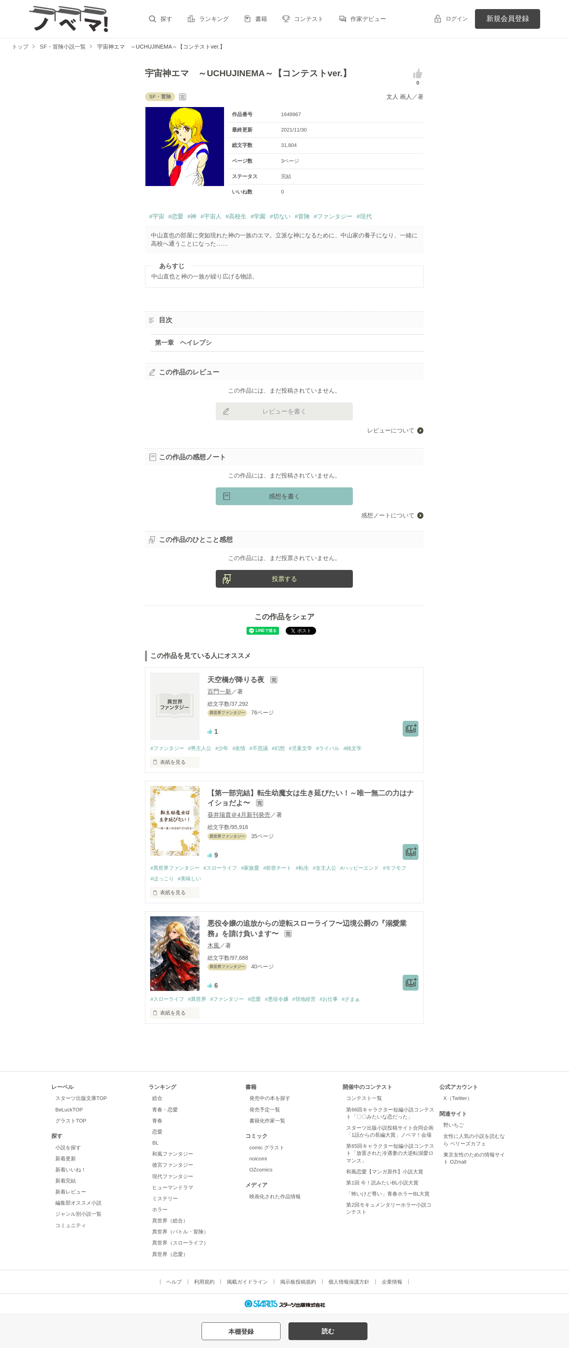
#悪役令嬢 (276, 999)
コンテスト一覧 (364, 1098)
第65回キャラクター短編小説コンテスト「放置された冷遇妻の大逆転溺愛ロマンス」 (390, 1153)
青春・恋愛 (165, 1110)
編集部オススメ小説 (78, 1203)
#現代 (363, 216)
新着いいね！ (70, 1170)
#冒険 (302, 216)
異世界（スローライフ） (180, 1243)
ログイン (457, 18)
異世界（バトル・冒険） (180, 1232)
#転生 (302, 868)
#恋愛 (175, 216)
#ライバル (327, 748)
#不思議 (258, 748)
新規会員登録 (507, 19)
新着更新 (65, 1159)
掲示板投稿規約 (298, 1282)
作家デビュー (368, 18)
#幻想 (278, 748)
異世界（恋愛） (170, 1254)
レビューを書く (284, 411)
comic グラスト (267, 1148)
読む (328, 1331)
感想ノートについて (388, 515)
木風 (213, 945)
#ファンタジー (333, 216)
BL (155, 1143)
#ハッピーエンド (359, 868)
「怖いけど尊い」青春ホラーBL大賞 (388, 1194)
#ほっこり (161, 879)
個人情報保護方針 (348, 1282)
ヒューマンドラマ (172, 1187)
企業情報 (392, 1282)
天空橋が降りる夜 (236, 680)
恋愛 (157, 1132)
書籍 (261, 18)
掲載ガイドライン (247, 1282)
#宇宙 (156, 216)
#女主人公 (324, 868)
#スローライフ (220, 868)
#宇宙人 (210, 216)
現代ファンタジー (172, 1176)
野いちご (453, 1125)
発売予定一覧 (264, 1110)
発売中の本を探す (269, 1098)
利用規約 (204, 1282)
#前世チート (277, 868)
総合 (157, 1098)
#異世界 (197, 999)
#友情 (238, 748)
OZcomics (260, 1170)
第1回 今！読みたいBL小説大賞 (382, 1183)
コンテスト (309, 18)
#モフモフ (394, 868)
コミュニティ (70, 1225)
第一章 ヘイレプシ (183, 342)
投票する (284, 578)
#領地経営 (304, 999)
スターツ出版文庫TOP (81, 1098)
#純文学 (352, 748)
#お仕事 (329, 999)
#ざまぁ (351, 999)
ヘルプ (174, 1282)
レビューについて (391, 430)
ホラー (160, 1210)
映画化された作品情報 (275, 1196)
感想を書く (284, 496)
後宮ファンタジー (172, 1165)
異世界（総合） (170, 1221)
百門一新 (219, 691)
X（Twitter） (457, 1098)
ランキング (214, 18)
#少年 (221, 748)
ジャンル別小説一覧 (78, 1214)
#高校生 (236, 216)
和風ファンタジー (172, 1154)
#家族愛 (250, 868)
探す (166, 18)
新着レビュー (70, 1192)
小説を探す (68, 1148)
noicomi (258, 1159)
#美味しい (189, 879)
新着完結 (65, 1181)
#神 (191, 216)
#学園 (258, 216)
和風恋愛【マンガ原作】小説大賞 (384, 1172)
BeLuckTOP (69, 1110)
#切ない (279, 216)
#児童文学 (300, 748)
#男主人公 (199, 748)
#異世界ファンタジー (174, 868)
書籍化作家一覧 (267, 1121)
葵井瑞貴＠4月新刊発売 (238, 814)
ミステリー (165, 1198)
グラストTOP (70, 1121)
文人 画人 (399, 96)
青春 (157, 1121)
